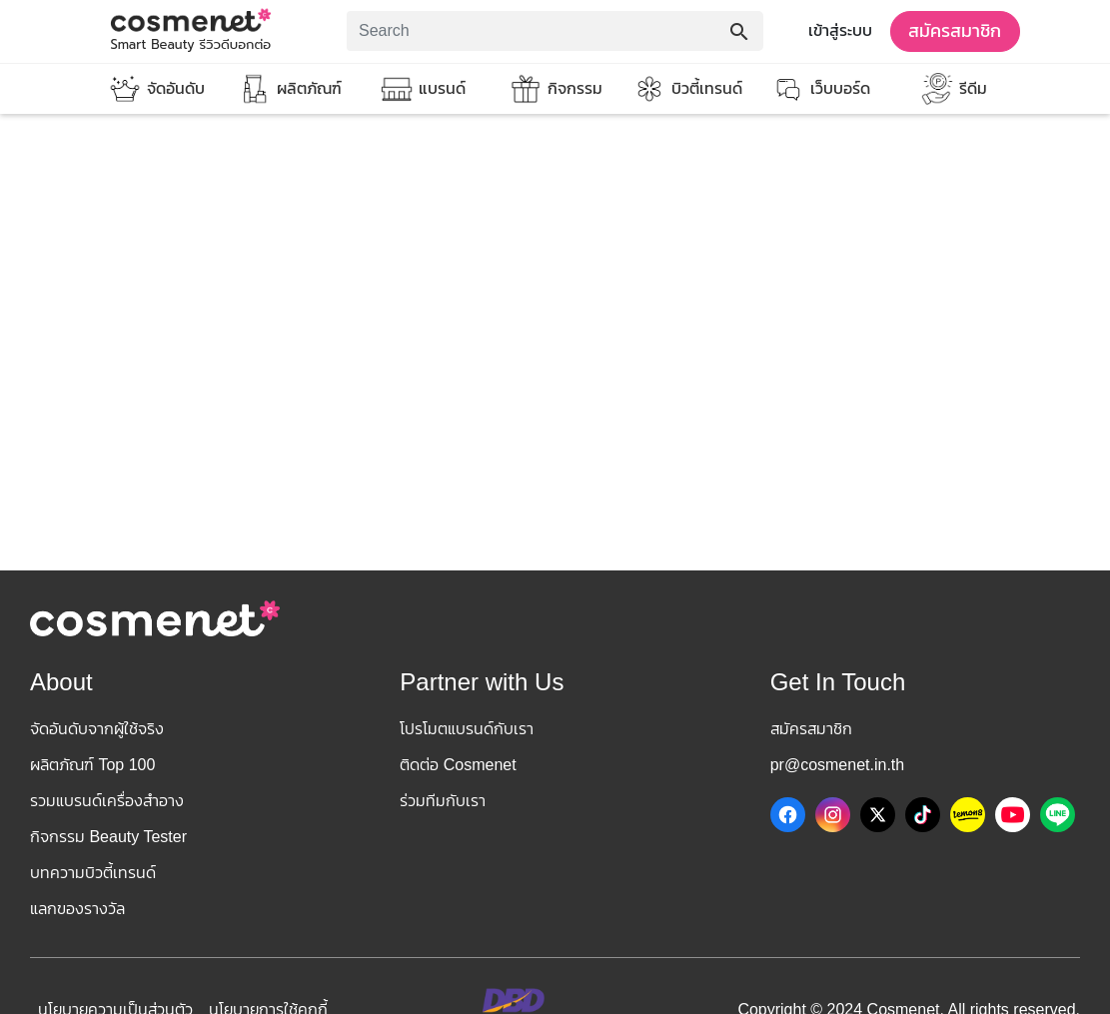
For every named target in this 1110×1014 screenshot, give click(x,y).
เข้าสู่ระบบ (840, 30)
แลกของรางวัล (77, 908)
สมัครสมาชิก (954, 31)
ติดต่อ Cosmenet (458, 764)
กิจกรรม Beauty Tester (108, 836)
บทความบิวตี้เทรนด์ (93, 872)
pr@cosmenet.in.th (837, 764)
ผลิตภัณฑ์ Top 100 (92, 764)
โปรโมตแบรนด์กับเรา (467, 728)
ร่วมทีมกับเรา (443, 800)
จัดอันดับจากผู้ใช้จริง (97, 728)
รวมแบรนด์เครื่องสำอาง (107, 800)
